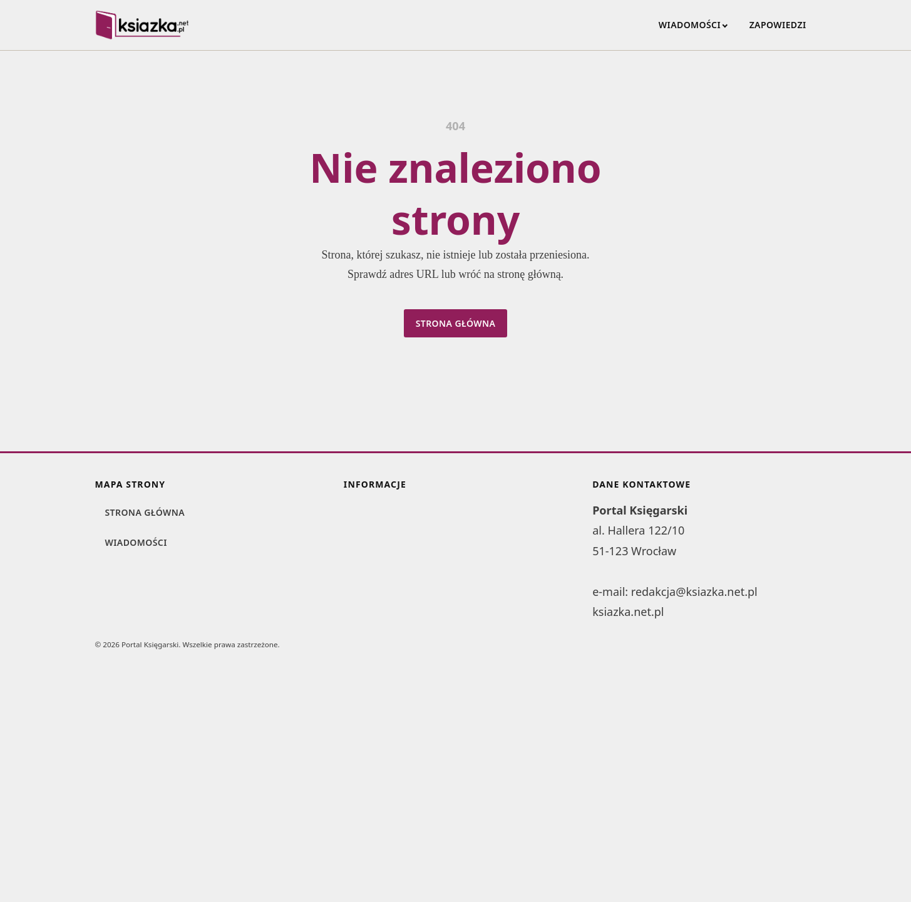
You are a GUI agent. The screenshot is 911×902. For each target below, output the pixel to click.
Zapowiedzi (777, 25)
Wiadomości (690, 25)
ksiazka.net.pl (628, 611)
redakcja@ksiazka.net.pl (694, 591)
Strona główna (456, 323)
